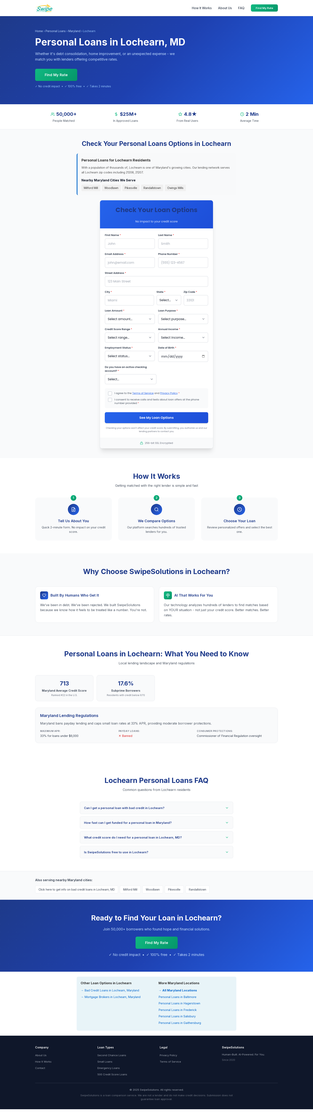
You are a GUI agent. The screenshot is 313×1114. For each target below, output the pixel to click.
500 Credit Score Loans (112, 1071)
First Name (113, 235)
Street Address (115, 272)
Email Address (115, 254)
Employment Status (119, 345)
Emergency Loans (108, 1065)
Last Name (166, 235)
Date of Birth (167, 345)
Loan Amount (114, 309)
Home (39, 31)
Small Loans (104, 1058)
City (108, 290)
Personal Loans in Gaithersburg (179, 1020)
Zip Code (190, 290)
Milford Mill (91, 188)
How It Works (202, 8)
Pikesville (131, 188)
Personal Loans (56, 31)
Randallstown (152, 188)
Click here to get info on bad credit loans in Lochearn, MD (77, 886)
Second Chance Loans (111, 1052)
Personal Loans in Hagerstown (179, 1000)
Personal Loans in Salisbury (177, 1013)
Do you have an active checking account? (126, 366)
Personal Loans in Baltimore (177, 994)
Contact (40, 1065)
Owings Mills (175, 188)
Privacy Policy (169, 389)
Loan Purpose (168, 309)
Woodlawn (111, 188)
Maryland (74, 31)
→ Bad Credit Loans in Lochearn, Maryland (110, 987)
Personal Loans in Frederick (177, 1007)
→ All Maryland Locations (177, 987)
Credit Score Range (118, 327)
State (160, 290)
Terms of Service (143, 389)
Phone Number (169, 254)
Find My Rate (264, 8)
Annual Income (169, 327)
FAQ (241, 8)
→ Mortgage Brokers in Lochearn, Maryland (111, 994)
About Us (225, 8)
